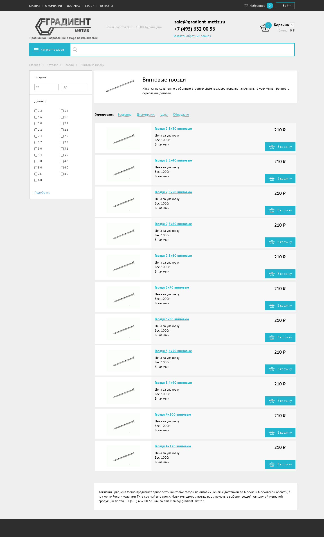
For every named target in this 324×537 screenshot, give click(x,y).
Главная (34, 5)
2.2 (40, 130)
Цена (164, 114)
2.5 (66, 136)
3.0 (40, 148)
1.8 (66, 117)
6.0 (66, 167)
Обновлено (181, 114)
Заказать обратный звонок (192, 36)
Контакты (106, 5)
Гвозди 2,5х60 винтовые (173, 224)
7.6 (40, 174)
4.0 (66, 161)
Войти (287, 6)
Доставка (73, 5)
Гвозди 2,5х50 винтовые (173, 192)
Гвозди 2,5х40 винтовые (173, 160)
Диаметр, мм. (146, 114)
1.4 (66, 111)
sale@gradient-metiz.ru (199, 21)
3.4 (40, 155)
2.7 (40, 142)
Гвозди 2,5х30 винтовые (173, 128)
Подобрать (42, 192)
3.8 (40, 161)
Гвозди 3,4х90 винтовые (173, 382)
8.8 (40, 180)
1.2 (40, 111)
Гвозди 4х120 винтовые (173, 446)
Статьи (89, 5)
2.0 (40, 123)
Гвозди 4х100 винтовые (173, 414)
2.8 (66, 142)
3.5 (66, 155)
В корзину (284, 147)
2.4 (40, 136)
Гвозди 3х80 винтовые (172, 319)
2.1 (66, 123)
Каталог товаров (52, 50)
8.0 (66, 174)
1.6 (40, 117)
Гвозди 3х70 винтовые (172, 287)
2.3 (66, 130)
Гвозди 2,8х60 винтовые (173, 255)
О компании (53, 5)
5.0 (40, 167)
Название (124, 114)
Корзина (281, 24)
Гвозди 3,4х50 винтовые (173, 351)
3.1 (66, 148)
